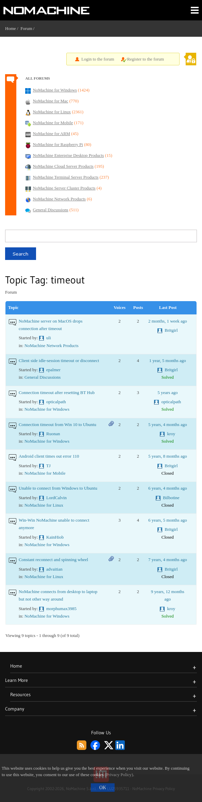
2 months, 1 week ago (167, 321)
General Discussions (42, 377)
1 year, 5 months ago (167, 360)
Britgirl (171, 330)
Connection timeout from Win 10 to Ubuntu (57, 424)
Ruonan (53, 433)
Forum (26, 28)
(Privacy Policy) (119, 774)
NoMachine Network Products (51, 345)
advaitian (54, 569)
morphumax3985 (61, 608)
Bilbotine (171, 497)
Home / (12, 28)
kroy (171, 433)
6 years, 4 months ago (167, 488)
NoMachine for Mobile (45, 473)
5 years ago (167, 392)
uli (48, 337)
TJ (48, 465)
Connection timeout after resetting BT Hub (57, 392)
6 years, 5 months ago (167, 520)
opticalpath (56, 401)
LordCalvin (56, 497)
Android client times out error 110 (49, 456)
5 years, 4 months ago (167, 424)
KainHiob (55, 537)
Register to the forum (145, 59)
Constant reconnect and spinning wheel (53, 559)
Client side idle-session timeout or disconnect (59, 360)
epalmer (53, 369)
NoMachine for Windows (46, 409)
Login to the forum (97, 59)
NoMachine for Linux (43, 505)
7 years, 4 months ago (167, 559)
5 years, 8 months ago (167, 456)
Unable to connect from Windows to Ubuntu (58, 488)
